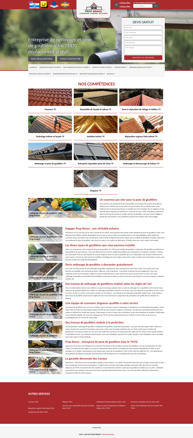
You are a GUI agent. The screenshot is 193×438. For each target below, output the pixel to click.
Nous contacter (70, 58)
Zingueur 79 (110, 74)
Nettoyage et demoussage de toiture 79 (92, 74)
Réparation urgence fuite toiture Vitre (41, 408)
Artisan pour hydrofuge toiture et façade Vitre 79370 (147, 407)
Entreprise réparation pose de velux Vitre (145, 402)
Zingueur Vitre (67, 402)
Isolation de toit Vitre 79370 (38, 412)
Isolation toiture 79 (120, 67)
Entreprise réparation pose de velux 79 (65, 74)
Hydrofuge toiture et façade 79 (102, 67)
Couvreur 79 (33, 67)
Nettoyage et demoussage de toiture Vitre (111, 402)
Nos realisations (41, 58)
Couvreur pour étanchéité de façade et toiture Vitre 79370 (78, 407)
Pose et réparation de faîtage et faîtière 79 (76, 67)
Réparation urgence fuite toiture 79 (140, 67)
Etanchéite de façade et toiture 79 (50, 67)
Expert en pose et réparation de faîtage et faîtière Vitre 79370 (111, 407)
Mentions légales (108, 434)
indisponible (125, 2)
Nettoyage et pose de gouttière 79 (40, 74)
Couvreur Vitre (33, 402)
